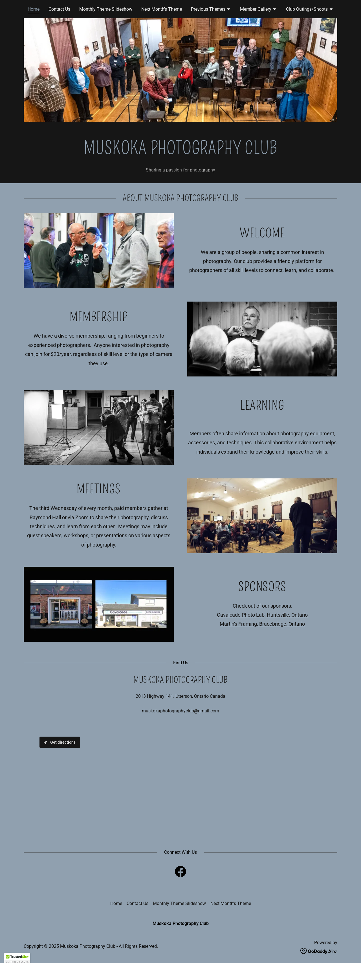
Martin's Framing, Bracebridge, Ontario (262, 624)
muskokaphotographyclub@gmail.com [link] (180, 711)
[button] (211, 10)
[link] (180, 872)
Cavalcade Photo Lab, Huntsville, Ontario (262, 615)
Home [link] (33, 9)
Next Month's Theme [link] (161, 9)
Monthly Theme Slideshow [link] (105, 9)
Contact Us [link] (59, 9)
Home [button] (116, 903)
